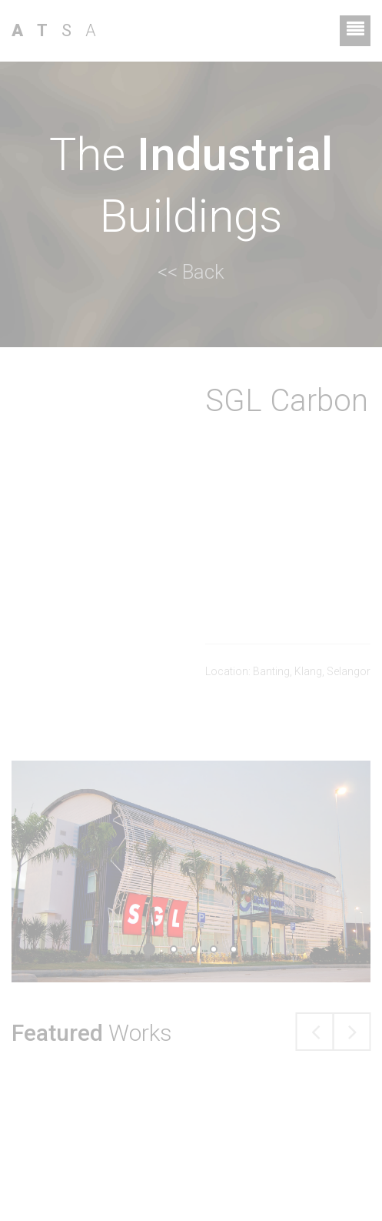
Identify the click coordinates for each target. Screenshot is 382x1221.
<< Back (191, 271)
